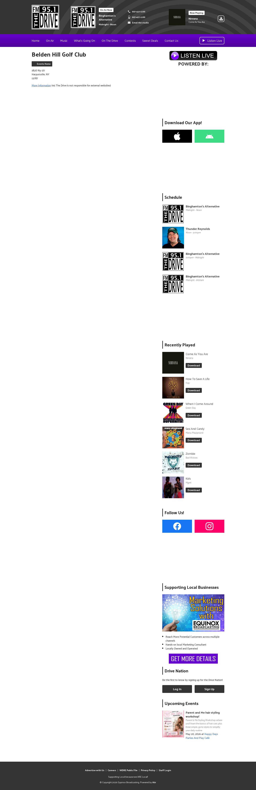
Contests (130, 40)
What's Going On (84, 40)
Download (194, 365)
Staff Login (165, 770)
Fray (188, 383)
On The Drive (110, 40)
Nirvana (193, 18)
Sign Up (209, 689)
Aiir (154, 782)
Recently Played (180, 344)
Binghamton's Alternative (107, 17)
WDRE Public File (128, 770)
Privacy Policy (148, 770)
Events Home (44, 64)
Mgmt (188, 482)
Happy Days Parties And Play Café (202, 736)
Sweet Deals (150, 40)
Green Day (191, 408)
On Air (50, 40)
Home (36, 40)
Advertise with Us (94, 770)
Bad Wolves (192, 458)
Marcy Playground (194, 433)
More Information (41, 85)
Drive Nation (176, 670)
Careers (112, 770)
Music (63, 40)
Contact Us (171, 40)
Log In (177, 689)
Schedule (173, 197)
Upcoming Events (181, 703)
